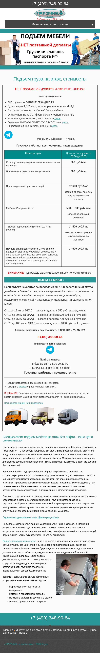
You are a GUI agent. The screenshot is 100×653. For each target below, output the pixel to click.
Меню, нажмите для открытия (50, 24)
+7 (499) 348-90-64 (50, 3)
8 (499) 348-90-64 (50, 337)
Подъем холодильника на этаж (19, 541)
